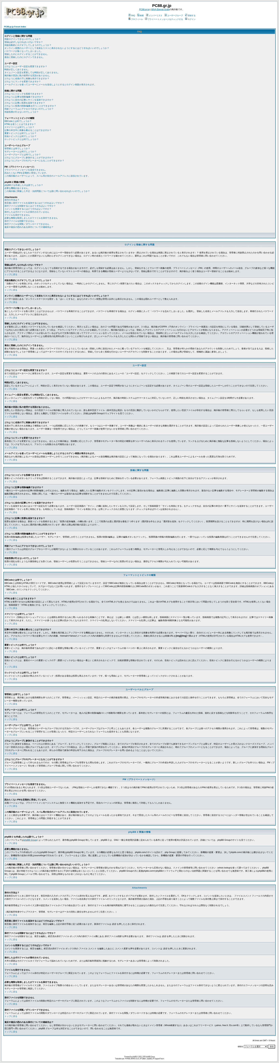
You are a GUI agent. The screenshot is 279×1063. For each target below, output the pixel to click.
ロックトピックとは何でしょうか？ (21, 139)
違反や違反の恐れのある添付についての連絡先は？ (29, 227)
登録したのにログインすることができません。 (26, 54)
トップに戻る (10, 259)
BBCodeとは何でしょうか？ (18, 121)
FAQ (131, 15)
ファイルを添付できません (17, 215)
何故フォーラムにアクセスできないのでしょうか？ (29, 109)
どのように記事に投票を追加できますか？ (24, 103)
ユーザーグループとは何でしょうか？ (22, 154)
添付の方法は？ (11, 200)
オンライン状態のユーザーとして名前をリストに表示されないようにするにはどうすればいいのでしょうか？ (56, 48)
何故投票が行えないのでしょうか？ (21, 112)
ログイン (190, 19)
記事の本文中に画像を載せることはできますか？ (27, 130)
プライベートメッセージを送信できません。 (25, 170)
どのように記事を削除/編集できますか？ (23, 97)
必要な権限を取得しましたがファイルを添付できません (31, 218)
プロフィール (135, 19)
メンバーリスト (154, 15)
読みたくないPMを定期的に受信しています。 (26, 173)
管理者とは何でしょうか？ (17, 148)
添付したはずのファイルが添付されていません (26, 212)
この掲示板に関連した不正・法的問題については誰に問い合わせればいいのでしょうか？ (47, 191)
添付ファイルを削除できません (19, 221)
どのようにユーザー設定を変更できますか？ (25, 66)
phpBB (134, 1057)
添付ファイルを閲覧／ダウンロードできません (26, 224)
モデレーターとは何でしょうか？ (20, 151)
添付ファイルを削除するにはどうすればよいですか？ (30, 206)
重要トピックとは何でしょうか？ (20, 133)
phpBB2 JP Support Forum (155, 1059)
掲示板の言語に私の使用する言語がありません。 (27, 75)
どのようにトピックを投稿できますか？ (23, 94)
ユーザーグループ (174, 15)
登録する (190, 15)
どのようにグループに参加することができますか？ (29, 157)
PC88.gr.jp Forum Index (15, 27)
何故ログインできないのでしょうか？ (22, 39)
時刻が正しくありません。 (17, 69)
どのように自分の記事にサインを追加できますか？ (29, 100)
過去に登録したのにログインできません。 (24, 57)
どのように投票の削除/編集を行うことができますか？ (30, 106)
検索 (140, 15)
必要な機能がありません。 (17, 188)
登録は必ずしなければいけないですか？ (23, 42)
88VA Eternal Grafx (160, 9)
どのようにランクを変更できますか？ (22, 81)
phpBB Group (30, 840)
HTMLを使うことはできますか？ (20, 124)
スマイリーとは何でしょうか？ (19, 127)
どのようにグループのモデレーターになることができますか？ (34, 160)
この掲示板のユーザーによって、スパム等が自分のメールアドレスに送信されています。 (47, 176)
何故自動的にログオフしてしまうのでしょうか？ (27, 45)
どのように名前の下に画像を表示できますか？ (26, 78)
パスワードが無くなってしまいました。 (23, 51)
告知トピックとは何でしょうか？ (20, 136)
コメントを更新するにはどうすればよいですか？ (27, 209)
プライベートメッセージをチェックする (164, 19)
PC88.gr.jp (144, 9)
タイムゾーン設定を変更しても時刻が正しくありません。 (32, 72)
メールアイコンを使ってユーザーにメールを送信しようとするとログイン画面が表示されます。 (50, 84)
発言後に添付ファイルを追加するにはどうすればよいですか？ (34, 203)
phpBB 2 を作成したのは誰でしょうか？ (23, 185)
